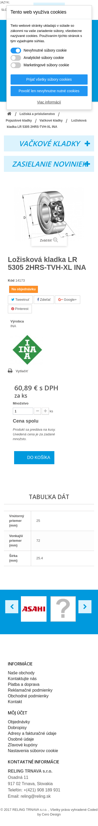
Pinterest (19, 309)
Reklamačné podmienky (30, 690)
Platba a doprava (23, 684)
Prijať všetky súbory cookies (49, 79)
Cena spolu (29, 420)
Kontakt (15, 701)
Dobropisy (17, 727)
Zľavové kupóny (22, 745)
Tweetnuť (20, 300)
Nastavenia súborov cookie (33, 750)
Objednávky (19, 722)
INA (13, 326)
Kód (11, 280)
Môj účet (17, 713)
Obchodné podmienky (28, 696)
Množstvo (20, 403)
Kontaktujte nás (22, 678)
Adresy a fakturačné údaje (32, 733)
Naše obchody (21, 673)
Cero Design (51, 814)
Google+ (67, 300)
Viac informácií (49, 102)
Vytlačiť (22, 371)
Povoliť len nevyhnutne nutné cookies (49, 91)
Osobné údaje (21, 739)
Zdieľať (44, 300)
